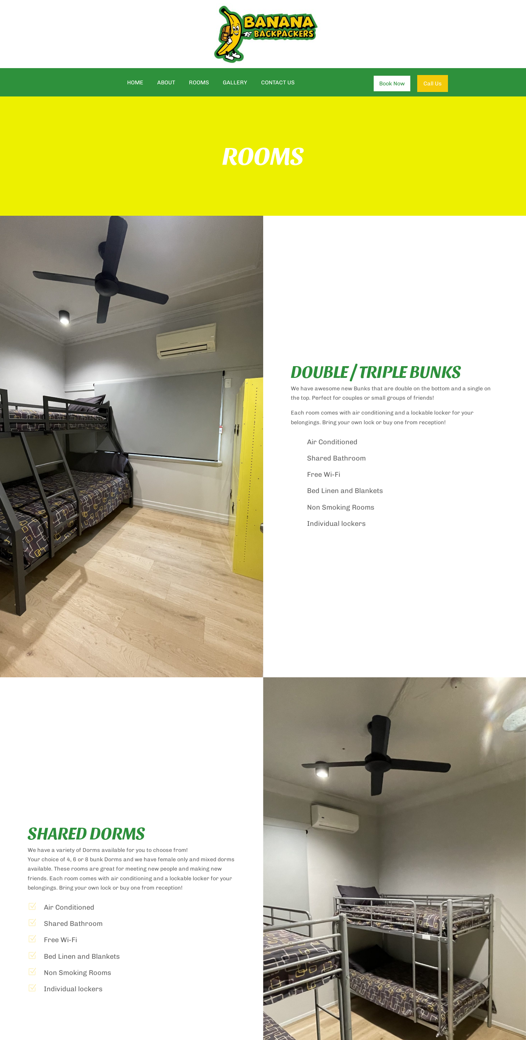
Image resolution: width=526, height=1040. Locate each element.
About (166, 83)
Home (135, 83)
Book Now (392, 83)
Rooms (199, 83)
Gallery (235, 83)
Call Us (432, 83)
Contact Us (278, 83)
